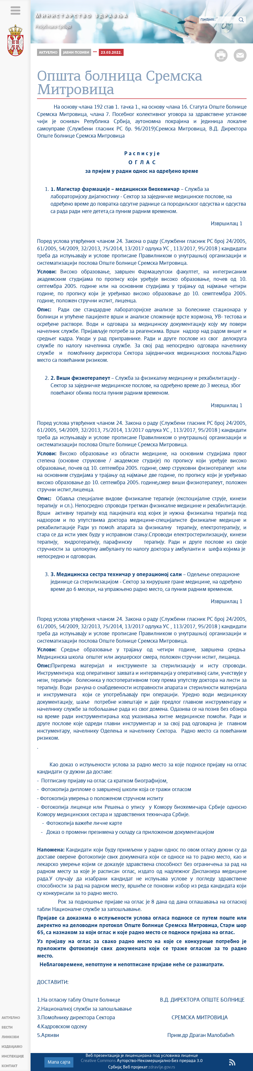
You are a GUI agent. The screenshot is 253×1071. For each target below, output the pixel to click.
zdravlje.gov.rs (161, 1067)
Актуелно (11, 1018)
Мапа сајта (59, 1062)
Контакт (9, 1066)
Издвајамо (12, 1047)
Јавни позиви (76, 52)
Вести (7, 1027)
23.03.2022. (111, 52)
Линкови (10, 1037)
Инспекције (13, 1056)
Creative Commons (98, 1061)
